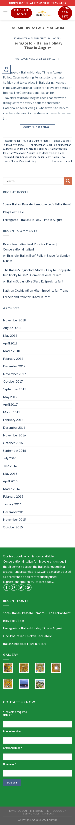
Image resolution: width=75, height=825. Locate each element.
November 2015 (14, 519)
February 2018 (13, 358)
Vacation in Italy (28, 161)
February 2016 (13, 496)
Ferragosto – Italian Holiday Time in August (37, 45)
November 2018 (14, 320)
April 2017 (10, 404)
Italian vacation (58, 148)
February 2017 (13, 420)
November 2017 (14, 374)
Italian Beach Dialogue (50, 144)
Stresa (14, 161)
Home (12, 810)
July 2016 (9, 458)
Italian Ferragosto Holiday (34, 148)
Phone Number (12, 731)
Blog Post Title (13, 212)
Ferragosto (17, 144)
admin (56, 58)
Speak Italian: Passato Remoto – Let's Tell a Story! (37, 204)
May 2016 (10, 473)
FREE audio (31, 144)
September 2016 (14, 450)
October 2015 (13, 527)
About (22, 810)
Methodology (56, 810)
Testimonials (30, 813)
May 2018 (10, 335)
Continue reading (37, 127)
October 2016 (13, 443)
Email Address (12, 748)
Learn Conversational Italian (29, 157)
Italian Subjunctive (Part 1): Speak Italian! (35, 281)
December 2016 (14, 427)
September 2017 (14, 389)
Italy (5, 153)
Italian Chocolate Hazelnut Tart (24, 643)
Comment (9, 764)
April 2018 (10, 343)
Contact (48, 813)
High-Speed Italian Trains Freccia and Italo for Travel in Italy (35, 293)
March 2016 (11, 489)
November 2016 (14, 435)
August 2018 (12, 328)
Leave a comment (62, 161)
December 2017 (14, 366)
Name (7, 715)
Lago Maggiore (44, 153)
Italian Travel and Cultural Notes (37, 38)
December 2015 (14, 512)
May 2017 (10, 397)
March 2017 (11, 412)
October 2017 (13, 381)
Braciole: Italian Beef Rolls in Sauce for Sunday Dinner (36, 257)
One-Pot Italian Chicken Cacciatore (27, 636)
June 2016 (10, 466)
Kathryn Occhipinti (16, 290)
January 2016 (12, 504)
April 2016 (10, 481)
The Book (36, 810)
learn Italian (52, 157)
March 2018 (11, 351)
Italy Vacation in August (22, 153)
